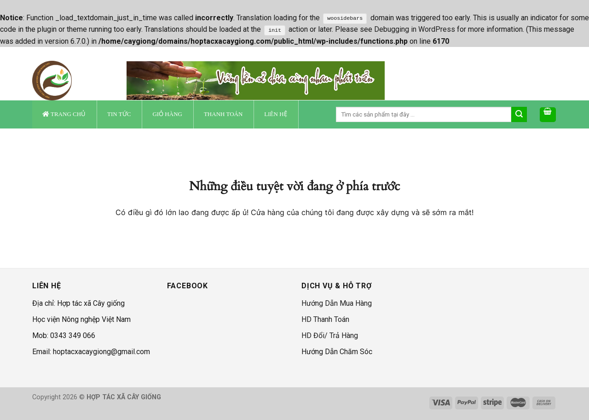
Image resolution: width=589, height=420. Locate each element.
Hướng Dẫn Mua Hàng (336, 303)
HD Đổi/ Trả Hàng (329, 335)
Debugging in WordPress (414, 29)
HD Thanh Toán (325, 319)
